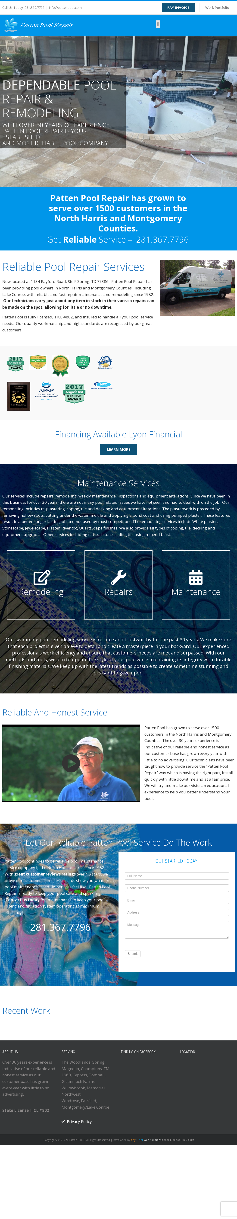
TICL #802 (63, 317)
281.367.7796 (162, 239)
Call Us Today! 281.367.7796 (23, 7)
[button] (158, 24)
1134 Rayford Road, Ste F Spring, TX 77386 (70, 281)
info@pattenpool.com (65, 7)
